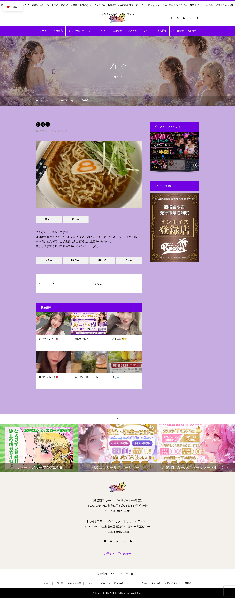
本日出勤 (58, 30)
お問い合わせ (177, 30)
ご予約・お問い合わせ (117, 553)
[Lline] (49, 219)
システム (132, 30)
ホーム (43, 30)
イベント (102, 30)
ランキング (88, 30)
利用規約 (191, 30)
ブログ (147, 30)
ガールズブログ (58, 131)
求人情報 (162, 30)
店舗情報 (117, 30)
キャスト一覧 (73, 30)
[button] (155, 145)
